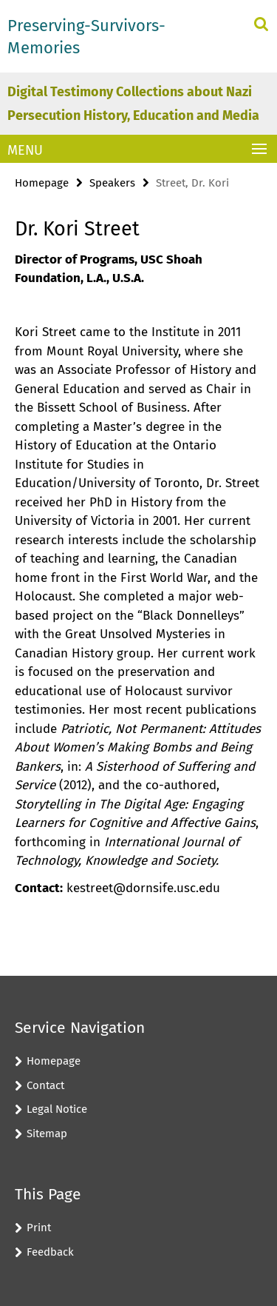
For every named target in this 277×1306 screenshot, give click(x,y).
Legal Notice (57, 1109)
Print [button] (39, 1227)
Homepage (42, 183)
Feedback (50, 1252)
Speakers (112, 183)
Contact (45, 1085)
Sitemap (47, 1133)
